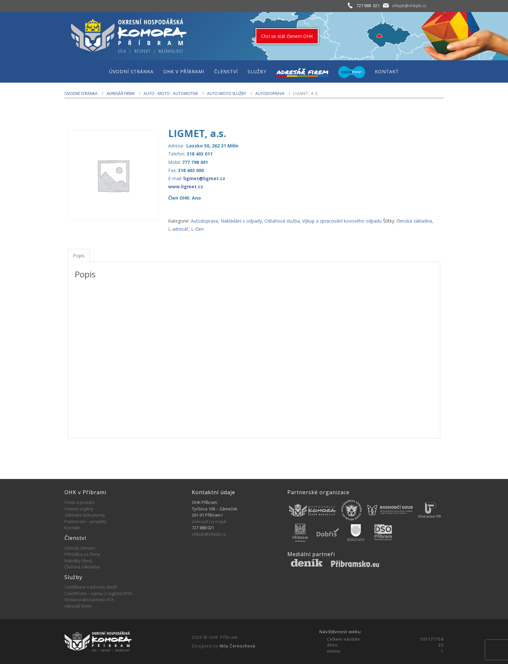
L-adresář (178, 229)
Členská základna (82, 567)
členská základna (414, 221)
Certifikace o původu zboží (90, 587)
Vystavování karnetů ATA (89, 599)
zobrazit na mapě (209, 521)
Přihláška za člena (82, 554)
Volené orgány (78, 509)
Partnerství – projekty (85, 521)
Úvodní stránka (81, 93)
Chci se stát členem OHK (287, 36)
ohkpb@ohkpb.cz (409, 5)
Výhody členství (79, 548)
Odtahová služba (282, 221)
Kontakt (72, 527)
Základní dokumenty (84, 515)
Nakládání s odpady (241, 221)
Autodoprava (269, 93)
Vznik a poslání (79, 502)
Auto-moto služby (226, 93)
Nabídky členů (78, 561)
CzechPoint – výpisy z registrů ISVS (98, 593)
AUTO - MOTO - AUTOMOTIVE (171, 93)
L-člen (197, 229)
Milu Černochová (237, 646)
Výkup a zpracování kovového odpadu (342, 221)
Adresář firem (120, 93)
